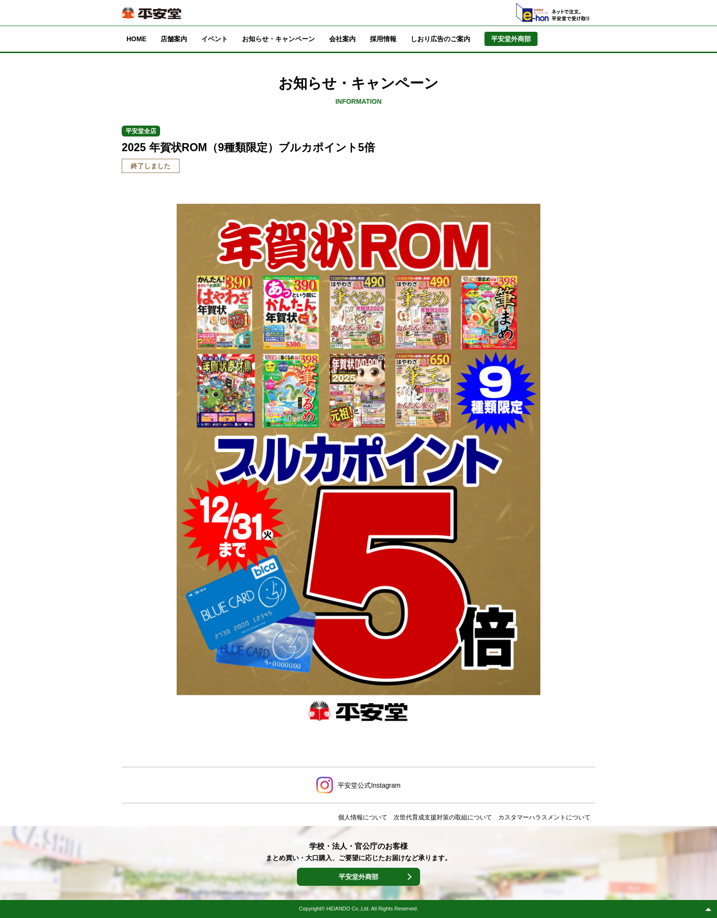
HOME (136, 39)
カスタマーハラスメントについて (544, 817)
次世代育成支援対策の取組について (443, 817)
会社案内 (342, 39)
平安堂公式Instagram (369, 785)
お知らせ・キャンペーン (278, 39)
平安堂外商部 (358, 877)
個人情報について (362, 817)
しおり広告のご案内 (440, 39)
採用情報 (383, 39)
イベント (214, 39)
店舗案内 (174, 39)
